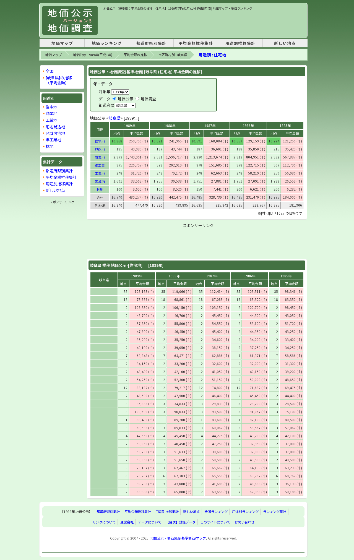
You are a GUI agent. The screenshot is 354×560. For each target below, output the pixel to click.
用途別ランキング (245, 511)
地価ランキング (107, 43)
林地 (100, 189)
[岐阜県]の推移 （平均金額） (59, 80)
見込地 (100, 149)
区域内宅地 (55, 133)
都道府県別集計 (151, 43)
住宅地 (100, 141)
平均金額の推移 (135, 54)
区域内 (100, 181)
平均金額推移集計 (196, 43)
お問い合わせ (244, 522)
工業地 (100, 173)
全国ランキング (216, 511)
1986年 (248, 125)
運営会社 (127, 522)
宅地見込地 (55, 126)
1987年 (209, 125)
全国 (49, 71)
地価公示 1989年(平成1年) (92, 54)
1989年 (129, 125)
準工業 (100, 165)
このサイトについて (215, 522)
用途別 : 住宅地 (212, 55)
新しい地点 (285, 43)
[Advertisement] (203, 23)
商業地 (100, 157)
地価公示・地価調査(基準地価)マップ (178, 538)
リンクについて (104, 522)
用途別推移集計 (240, 43)
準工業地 (53, 139)
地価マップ (62, 43)
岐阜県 (114, 118)
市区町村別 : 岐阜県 (172, 54)
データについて (149, 522)
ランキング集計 (274, 511)
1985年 (285, 125)
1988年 (169, 125)
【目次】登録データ (181, 522)
